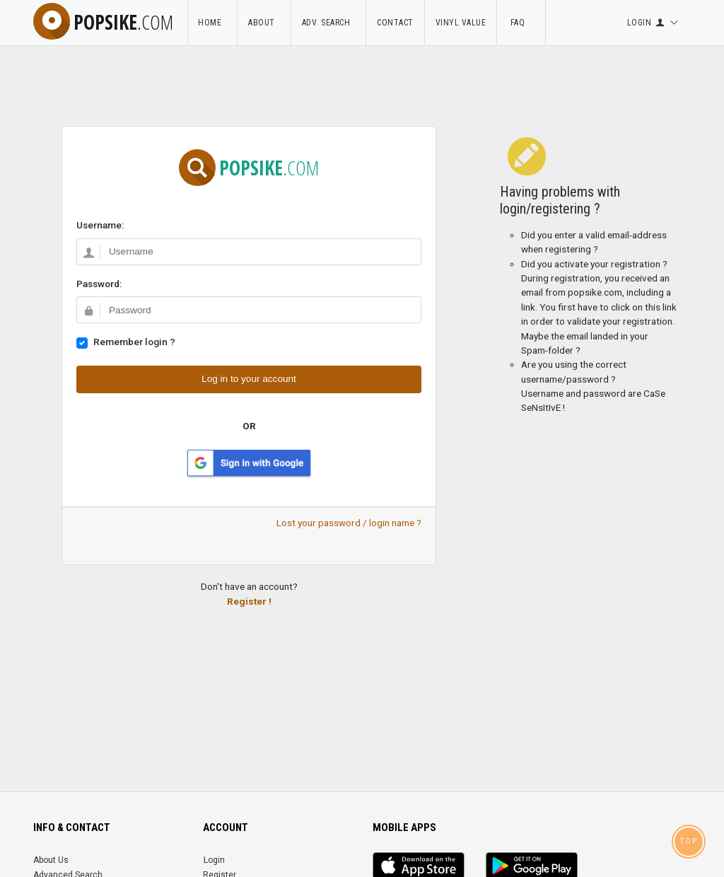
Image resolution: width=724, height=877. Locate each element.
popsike (103, 21)
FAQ (521, 23)
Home (212, 23)
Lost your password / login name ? (348, 522)
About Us (51, 860)
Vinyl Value (461, 23)
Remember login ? (134, 341)
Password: (99, 283)
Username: (100, 225)
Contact (395, 23)
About (264, 23)
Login (214, 860)
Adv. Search (329, 23)
